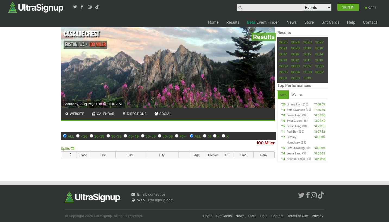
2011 (306, 60)
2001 (283, 78)
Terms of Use (297, 216)
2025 (283, 42)
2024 (295, 42)
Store (309, 22)
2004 (295, 72)
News (292, 22)
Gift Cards (330, 22)
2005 (283, 72)
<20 (84, 136)
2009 (283, 66)
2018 (319, 48)
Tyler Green (294, 120)
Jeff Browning (296, 148)
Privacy (317, 216)
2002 (319, 72)
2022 (319, 42)
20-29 (99, 136)
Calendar (103, 114)
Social (162, 114)
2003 (307, 72)
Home (213, 22)
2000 (295, 78)
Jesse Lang (294, 115)
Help (351, 22)
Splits (67, 148)
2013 (283, 60)
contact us (156, 194)
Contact (370, 22)
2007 (307, 66)
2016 (295, 54)
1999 (307, 78)
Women (297, 94)
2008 (295, 66)
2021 (283, 48)
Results (232, 22)
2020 (295, 48)
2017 (283, 54)
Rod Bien (292, 131)
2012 (295, 60)
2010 (319, 60)
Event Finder (263, 22)
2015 (307, 54)
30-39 (116, 136)
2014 (319, 54)
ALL (71, 136)
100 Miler (265, 142)
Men (283, 95)
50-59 (151, 136)
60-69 (167, 136)
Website (74, 114)
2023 (307, 42)
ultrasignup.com (160, 200)
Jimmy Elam (294, 104)
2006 (319, 66)
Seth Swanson (296, 109)
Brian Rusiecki (296, 158)
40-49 (133, 136)
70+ (183, 136)
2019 (307, 48)
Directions (134, 114)
